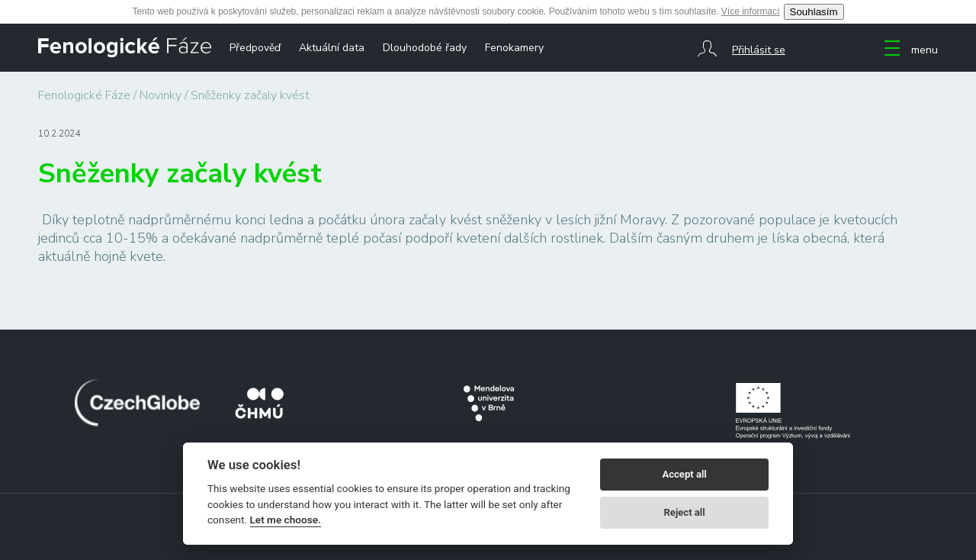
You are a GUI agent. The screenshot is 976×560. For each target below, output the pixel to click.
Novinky (160, 95)
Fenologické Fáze (84, 95)
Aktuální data (331, 47)
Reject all (684, 512)
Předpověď (255, 47)
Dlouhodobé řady (425, 47)
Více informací (750, 11)
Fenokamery (514, 47)
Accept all (684, 474)
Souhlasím (814, 12)
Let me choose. (285, 519)
